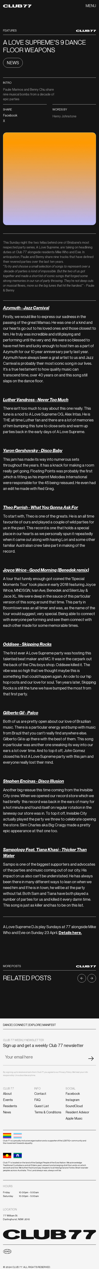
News (7, 1112)
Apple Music (74, 1118)
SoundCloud (74, 1106)
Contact (40, 1093)
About (7, 1093)
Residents (10, 1106)
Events (8, 1100)
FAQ (37, 1100)
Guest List (41, 1106)
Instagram (72, 1100)
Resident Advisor (77, 1112)
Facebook (73, 1093)
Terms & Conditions (47, 1112)
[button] (91, 6)
